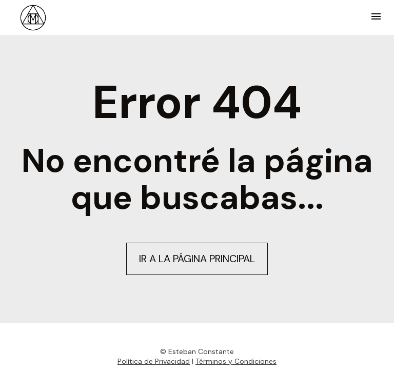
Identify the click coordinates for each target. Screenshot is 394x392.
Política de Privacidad (153, 359)
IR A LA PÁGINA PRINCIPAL (197, 258)
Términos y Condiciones (236, 359)
